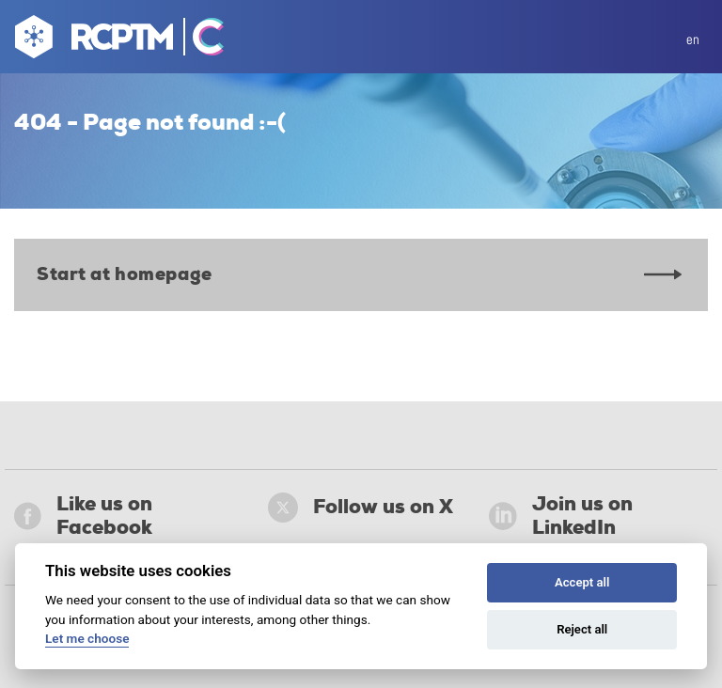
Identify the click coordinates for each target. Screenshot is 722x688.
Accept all (582, 582)
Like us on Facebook (83, 516)
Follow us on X (360, 508)
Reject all (582, 629)
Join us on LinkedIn (561, 516)
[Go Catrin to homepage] (200, 40)
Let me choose (87, 638)
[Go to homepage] (92, 40)
